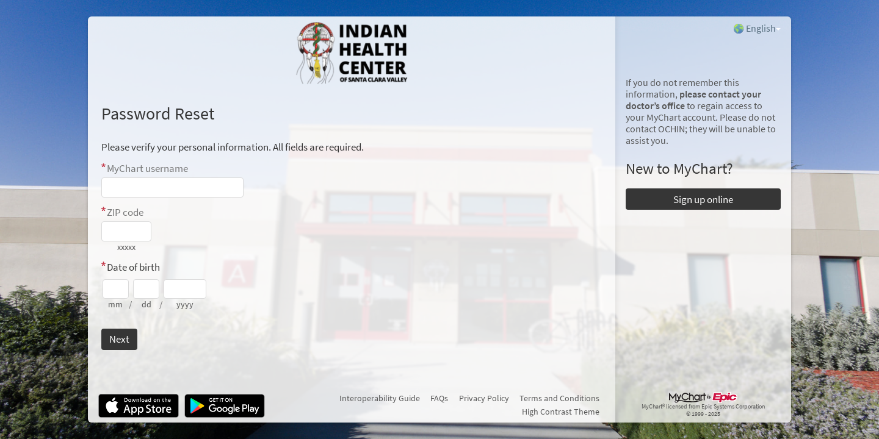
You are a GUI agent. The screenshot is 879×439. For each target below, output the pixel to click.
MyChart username (147, 168)
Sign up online (703, 199)
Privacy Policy (484, 398)
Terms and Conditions (559, 398)
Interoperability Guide (379, 398)
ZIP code (125, 212)
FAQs (439, 398)
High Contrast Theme (560, 411)
